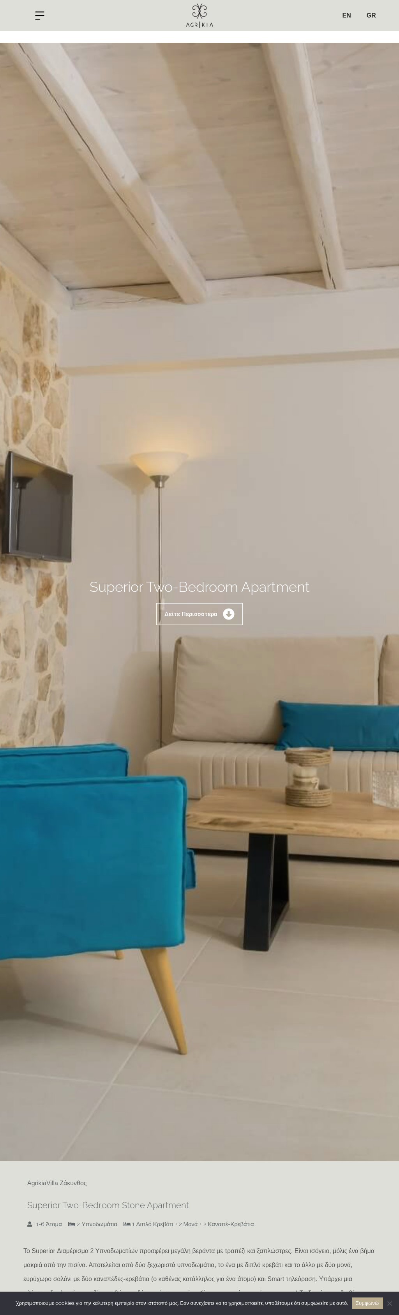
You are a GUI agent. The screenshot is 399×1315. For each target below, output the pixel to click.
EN (346, 15)
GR (371, 15)
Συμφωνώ (367, 1303)
